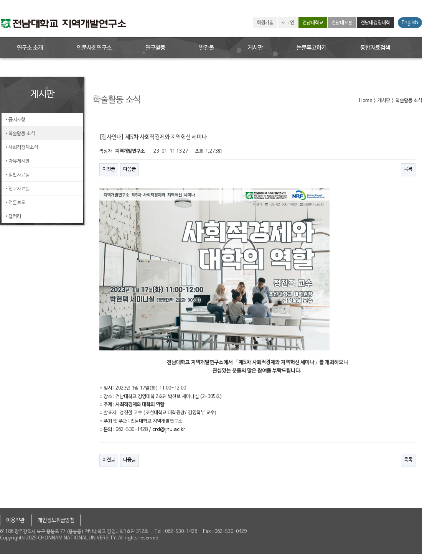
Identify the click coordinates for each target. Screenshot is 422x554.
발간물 (206, 48)
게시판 (255, 48)
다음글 (129, 169)
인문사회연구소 (94, 48)
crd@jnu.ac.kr (168, 429)
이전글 (108, 169)
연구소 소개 (30, 48)
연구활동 (155, 48)
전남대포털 (342, 23)
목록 (408, 169)
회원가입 (265, 23)
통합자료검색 (375, 48)
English (410, 23)
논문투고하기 (311, 48)
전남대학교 (312, 23)
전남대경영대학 (375, 23)
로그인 (288, 23)
